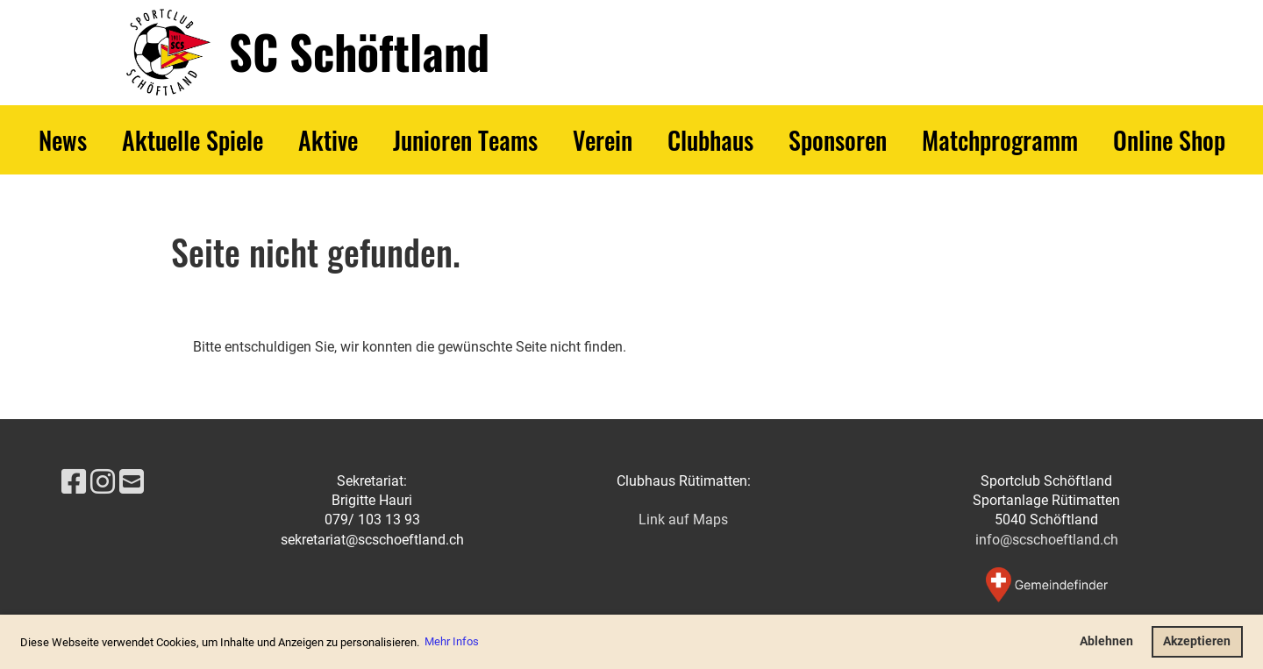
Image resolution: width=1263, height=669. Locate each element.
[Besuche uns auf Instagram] (102, 482)
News (63, 140)
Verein (602, 140)
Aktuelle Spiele (192, 140)
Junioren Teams (465, 140)
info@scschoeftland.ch (1046, 539)
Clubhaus (710, 140)
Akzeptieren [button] (1197, 641)
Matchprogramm (1000, 140)
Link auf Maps (683, 519)
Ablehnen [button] (1106, 641)
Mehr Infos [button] (452, 641)
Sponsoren (837, 140)
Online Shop (1169, 140)
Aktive (328, 140)
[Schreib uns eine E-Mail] (131, 482)
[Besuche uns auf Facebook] (73, 482)
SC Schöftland (359, 52)
